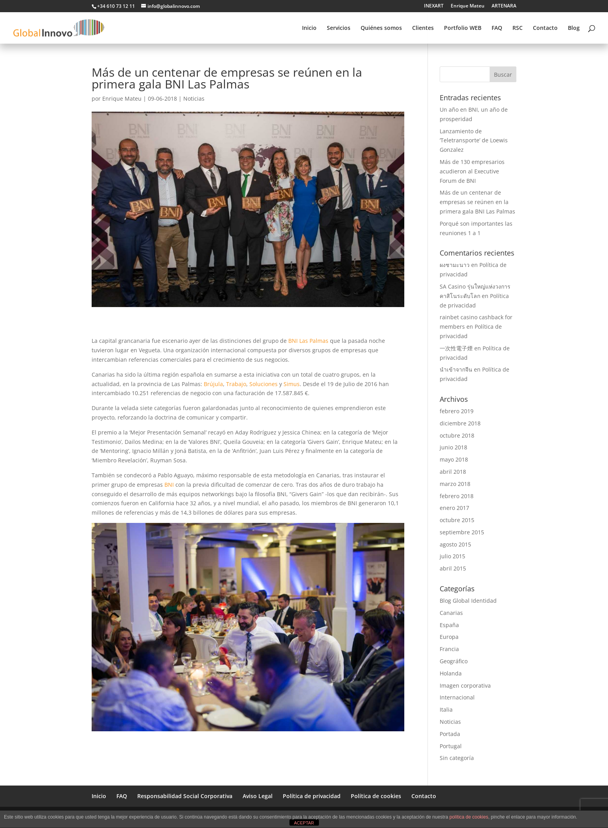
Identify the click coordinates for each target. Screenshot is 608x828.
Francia (449, 649)
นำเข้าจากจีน (456, 369)
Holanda (451, 673)
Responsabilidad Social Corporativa (184, 796)
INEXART (434, 6)
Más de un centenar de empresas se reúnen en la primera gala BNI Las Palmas (477, 202)
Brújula (213, 384)
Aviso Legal (258, 796)
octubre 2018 (457, 435)
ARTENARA (504, 6)
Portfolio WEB (462, 28)
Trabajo (236, 384)
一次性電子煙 (456, 348)
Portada (450, 734)
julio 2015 (452, 556)
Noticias (194, 98)
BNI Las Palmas (308, 340)
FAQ (497, 28)
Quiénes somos (381, 28)
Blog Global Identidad (468, 600)
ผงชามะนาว (455, 265)
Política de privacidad (312, 796)
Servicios (338, 28)
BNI (169, 484)
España (449, 625)
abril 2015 (453, 568)
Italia (446, 709)
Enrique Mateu (468, 6)
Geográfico (454, 661)
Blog (574, 28)
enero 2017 (454, 508)
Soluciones (263, 384)
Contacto (545, 28)
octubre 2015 (457, 520)
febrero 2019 (457, 411)
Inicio (309, 28)
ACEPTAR (304, 823)
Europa (449, 636)
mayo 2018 (454, 459)
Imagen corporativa (465, 685)
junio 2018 (453, 447)
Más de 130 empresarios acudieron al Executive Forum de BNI (472, 171)
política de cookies (469, 817)
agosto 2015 (455, 544)
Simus (292, 384)
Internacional (457, 697)
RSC (517, 28)
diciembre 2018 (460, 423)
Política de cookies (376, 796)
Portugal (451, 746)
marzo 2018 (455, 484)
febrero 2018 (457, 496)
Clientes (423, 28)
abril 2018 (453, 471)
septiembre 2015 (462, 532)
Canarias (451, 612)
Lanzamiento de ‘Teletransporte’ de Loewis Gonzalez (474, 140)
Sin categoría (457, 758)
